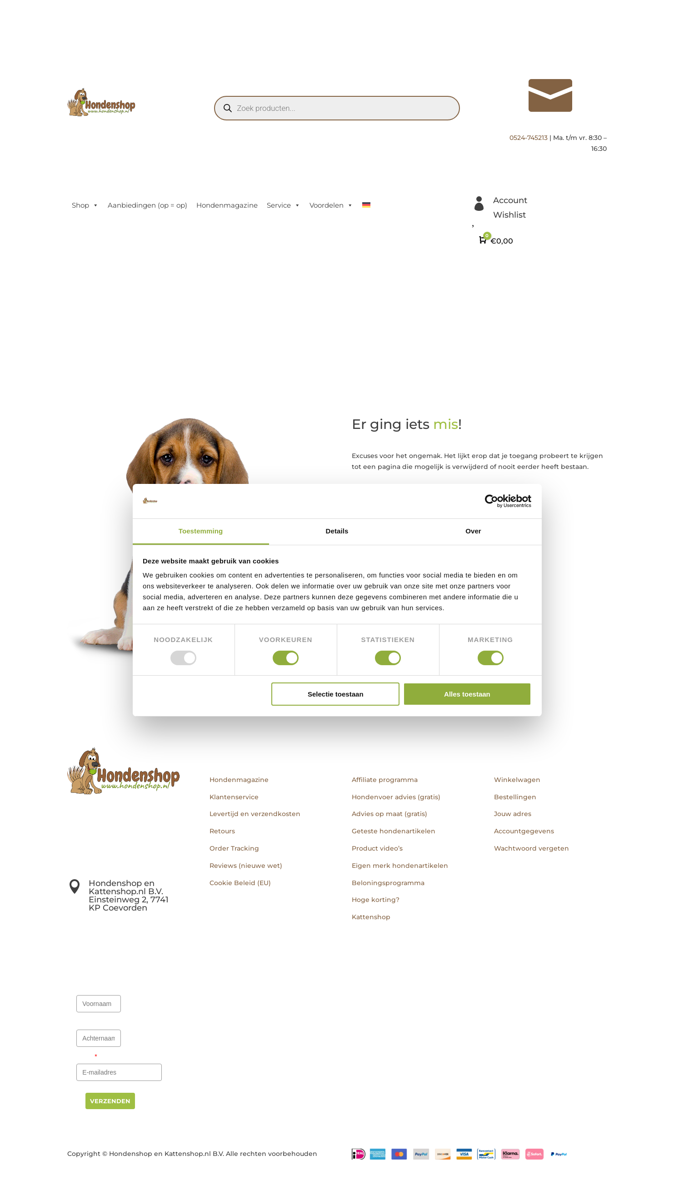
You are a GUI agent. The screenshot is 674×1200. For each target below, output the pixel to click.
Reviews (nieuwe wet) (246, 865)
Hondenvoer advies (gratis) (396, 797)
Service (283, 205)
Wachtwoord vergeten (531, 848)
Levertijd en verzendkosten (255, 814)
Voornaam (92, 987)
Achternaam (95, 1022)
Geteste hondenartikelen (393, 831)
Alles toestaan (467, 694)
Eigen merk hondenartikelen (400, 865)
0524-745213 (528, 138)
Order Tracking (234, 848)
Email (86, 1056)
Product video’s (377, 848)
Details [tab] (337, 531)
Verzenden (110, 1101)
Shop (85, 205)
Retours (222, 831)
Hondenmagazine (227, 205)
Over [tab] (473, 531)
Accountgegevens (524, 831)
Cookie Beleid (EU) (240, 883)
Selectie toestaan (336, 694)
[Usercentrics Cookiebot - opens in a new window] (491, 501)
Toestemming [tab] (201, 531)
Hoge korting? (375, 900)
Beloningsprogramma (388, 883)
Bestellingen (515, 797)
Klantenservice (234, 797)
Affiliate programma (385, 780)
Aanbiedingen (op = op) (147, 205)
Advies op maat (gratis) (389, 814)
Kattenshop (371, 917)
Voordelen (331, 205)
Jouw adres (512, 814)
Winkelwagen (517, 780)
